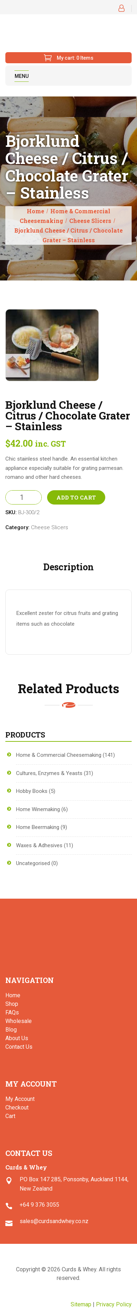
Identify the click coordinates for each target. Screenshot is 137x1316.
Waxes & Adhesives (39, 845)
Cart (10, 1116)
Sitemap (81, 1304)
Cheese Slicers (90, 220)
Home (35, 211)
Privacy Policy (114, 1304)
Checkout (17, 1107)
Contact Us (18, 1046)
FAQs (12, 1012)
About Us (16, 1038)
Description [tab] (68, 567)
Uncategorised (33, 863)
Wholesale (18, 1021)
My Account (20, 1099)
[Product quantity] (23, 497)
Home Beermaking (37, 827)
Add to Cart (76, 497)
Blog (11, 1029)
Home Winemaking (38, 809)
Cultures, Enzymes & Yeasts (49, 773)
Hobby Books (31, 791)
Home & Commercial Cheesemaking (58, 755)
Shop (11, 1003)
